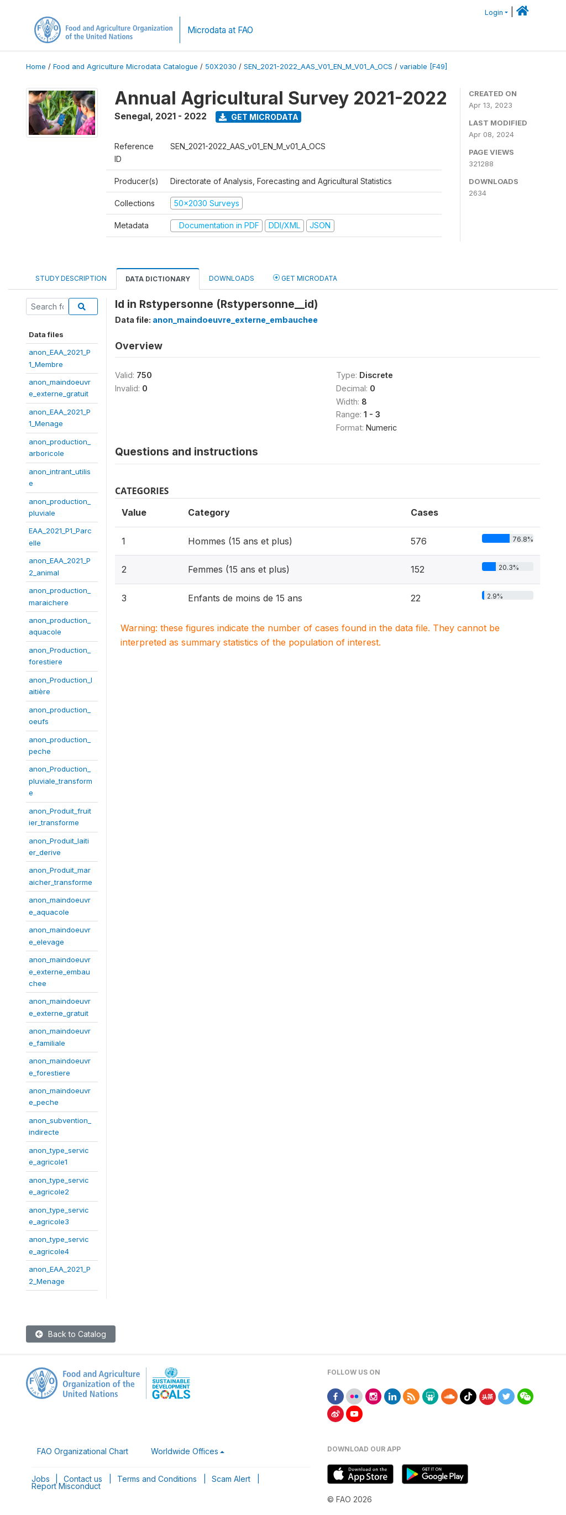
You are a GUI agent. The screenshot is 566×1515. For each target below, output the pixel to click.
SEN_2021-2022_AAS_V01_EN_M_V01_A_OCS (318, 66)
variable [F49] (423, 66)
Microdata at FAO (220, 30)
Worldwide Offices (184, 1451)
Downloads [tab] (231, 278)
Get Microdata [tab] (305, 277)
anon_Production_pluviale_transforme (60, 780)
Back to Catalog (70, 1334)
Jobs (41, 1478)
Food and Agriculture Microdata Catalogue (125, 66)
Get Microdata (258, 117)
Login (494, 12)
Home (36, 66)
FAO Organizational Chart (82, 1451)
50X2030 (221, 66)
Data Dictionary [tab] (157, 279)
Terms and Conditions (157, 1478)
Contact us (83, 1478)
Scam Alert (231, 1478)
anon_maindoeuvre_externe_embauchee (60, 971)
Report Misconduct (66, 1486)
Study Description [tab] (71, 278)
